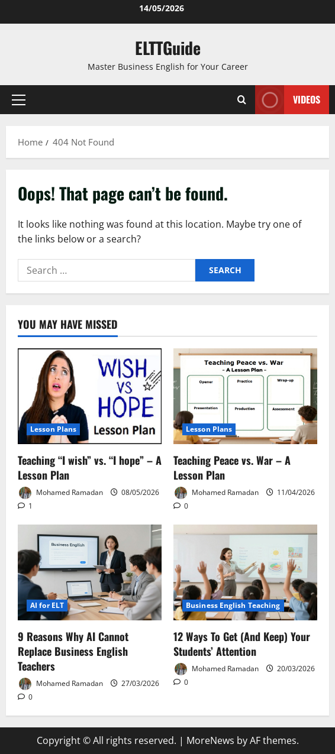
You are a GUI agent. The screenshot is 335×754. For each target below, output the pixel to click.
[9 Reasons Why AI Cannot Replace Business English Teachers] (90, 572)
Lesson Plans (53, 429)
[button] (18, 100)
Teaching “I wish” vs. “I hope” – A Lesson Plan (90, 467)
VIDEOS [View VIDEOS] (287, 99)
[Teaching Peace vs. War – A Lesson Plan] (245, 396)
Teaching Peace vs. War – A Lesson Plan (232, 467)
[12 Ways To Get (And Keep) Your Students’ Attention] (245, 572)
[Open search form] (241, 99)
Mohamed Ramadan (60, 493)
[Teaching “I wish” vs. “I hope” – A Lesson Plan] (90, 396)
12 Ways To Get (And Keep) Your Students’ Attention (241, 644)
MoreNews (210, 740)
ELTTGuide (168, 47)
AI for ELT (47, 605)
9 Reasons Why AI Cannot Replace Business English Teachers (73, 651)
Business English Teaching (233, 605)
